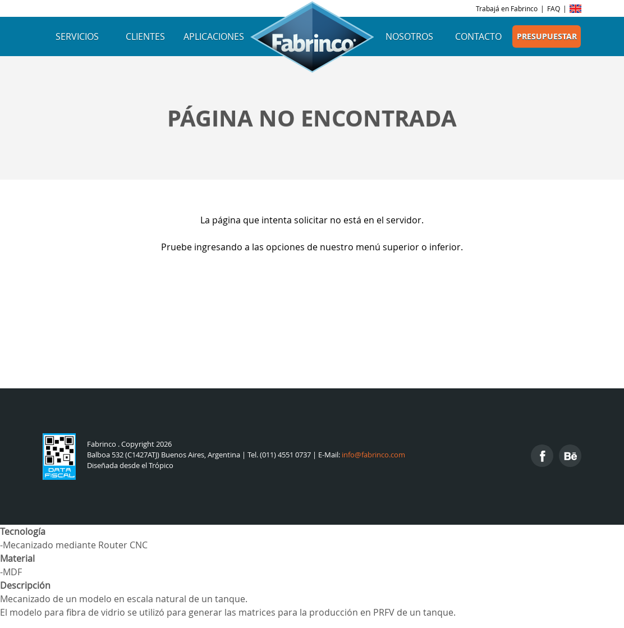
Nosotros (409, 36)
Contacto (478, 36)
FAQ (553, 8)
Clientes (145, 36)
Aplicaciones (213, 36)
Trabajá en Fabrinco (507, 8)
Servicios (77, 36)
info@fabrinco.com (373, 455)
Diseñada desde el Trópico (130, 465)
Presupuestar (547, 36)
